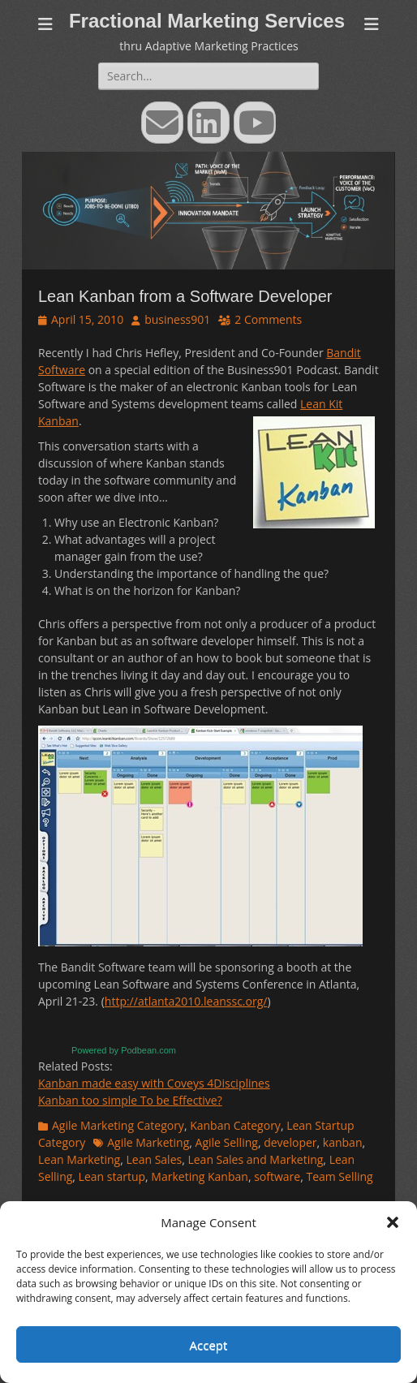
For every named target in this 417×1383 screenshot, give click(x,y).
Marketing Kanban (199, 1176)
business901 (177, 319)
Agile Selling (227, 1142)
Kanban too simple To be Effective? (130, 1100)
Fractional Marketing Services (207, 21)
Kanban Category (235, 1125)
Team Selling (339, 1176)
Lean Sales (154, 1159)
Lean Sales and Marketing (255, 1159)
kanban (343, 1142)
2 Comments (268, 319)
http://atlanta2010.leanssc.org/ (186, 1001)
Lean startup (112, 1176)
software (277, 1176)
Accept (209, 1345)
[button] (393, 1222)
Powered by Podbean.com (123, 1050)
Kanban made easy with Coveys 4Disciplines (154, 1083)
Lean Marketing (79, 1159)
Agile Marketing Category (118, 1125)
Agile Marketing (148, 1142)
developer (290, 1142)
